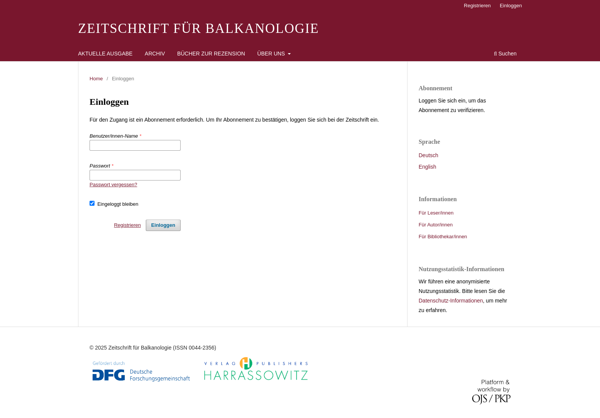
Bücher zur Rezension (211, 53)
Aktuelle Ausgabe (105, 53)
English (427, 167)
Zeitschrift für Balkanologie (198, 28)
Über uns (271, 53)
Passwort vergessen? (113, 184)
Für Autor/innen (436, 225)
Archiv (155, 53)
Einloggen (511, 5)
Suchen (505, 53)
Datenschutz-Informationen (451, 301)
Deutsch (428, 155)
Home (96, 78)
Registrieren (477, 5)
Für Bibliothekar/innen (443, 236)
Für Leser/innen (436, 213)
